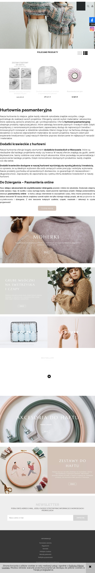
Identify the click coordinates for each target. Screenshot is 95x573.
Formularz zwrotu (45, 543)
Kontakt (45, 549)
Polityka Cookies (45, 552)
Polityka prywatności (45, 557)
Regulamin (45, 546)
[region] (47, 25)
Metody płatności (45, 554)
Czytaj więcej (47, 208)
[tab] (46, 47)
